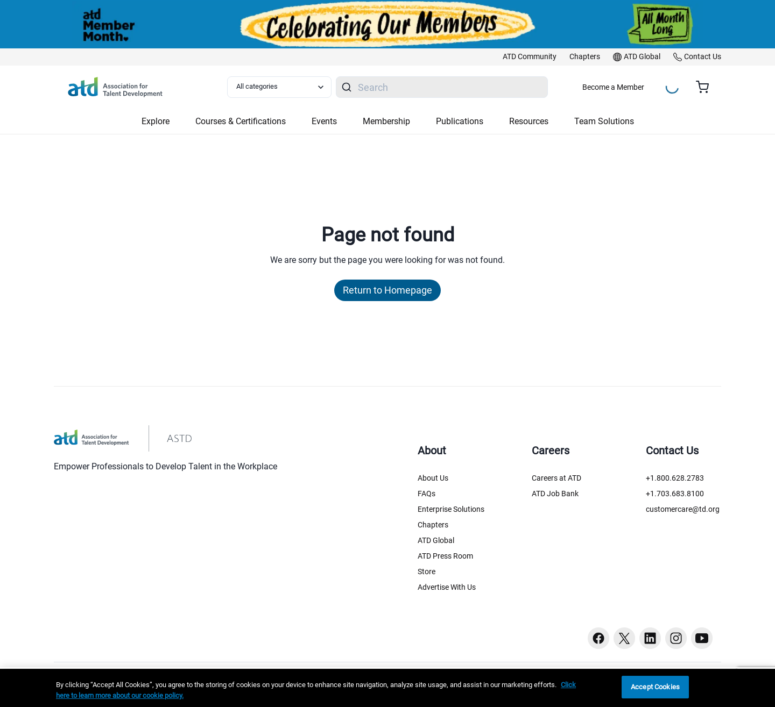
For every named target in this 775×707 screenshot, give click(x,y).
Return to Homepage (387, 290)
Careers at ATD (556, 478)
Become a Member (613, 87)
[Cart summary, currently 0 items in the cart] (706, 87)
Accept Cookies (655, 687)
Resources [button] (528, 121)
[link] (529, 57)
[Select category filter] (279, 87)
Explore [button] (156, 121)
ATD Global (436, 540)
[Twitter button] (624, 638)
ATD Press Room (445, 556)
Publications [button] (459, 121)
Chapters (433, 524)
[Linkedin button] (650, 638)
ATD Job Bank (555, 493)
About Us (433, 478)
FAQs (426, 493)
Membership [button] (386, 121)
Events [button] (324, 121)
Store (426, 571)
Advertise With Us (447, 587)
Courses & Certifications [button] (240, 121)
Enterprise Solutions (451, 509)
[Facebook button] (598, 638)
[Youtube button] (702, 638)
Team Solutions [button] (604, 121)
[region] (387, 688)
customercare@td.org (683, 509)
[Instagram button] (676, 638)
